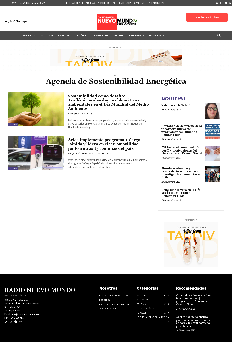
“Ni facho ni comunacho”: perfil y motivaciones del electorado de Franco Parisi (181, 150)
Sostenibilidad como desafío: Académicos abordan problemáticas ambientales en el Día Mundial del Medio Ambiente (108, 102)
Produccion (73, 113)
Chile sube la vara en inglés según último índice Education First (180, 193)
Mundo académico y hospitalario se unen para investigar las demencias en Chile (181, 173)
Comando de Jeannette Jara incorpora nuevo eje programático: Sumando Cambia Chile (181, 130)
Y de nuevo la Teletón (176, 105)
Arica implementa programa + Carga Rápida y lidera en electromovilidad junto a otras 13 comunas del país (104, 144)
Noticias (13, 124)
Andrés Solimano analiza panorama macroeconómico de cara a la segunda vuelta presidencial (194, 321)
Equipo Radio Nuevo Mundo (81, 153)
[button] (219, 35)
